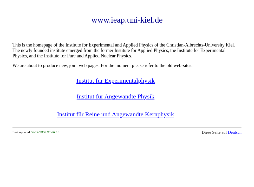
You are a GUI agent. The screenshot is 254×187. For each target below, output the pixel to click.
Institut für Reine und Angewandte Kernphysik (115, 114)
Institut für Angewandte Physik (115, 96)
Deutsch (235, 132)
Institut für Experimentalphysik (115, 80)
